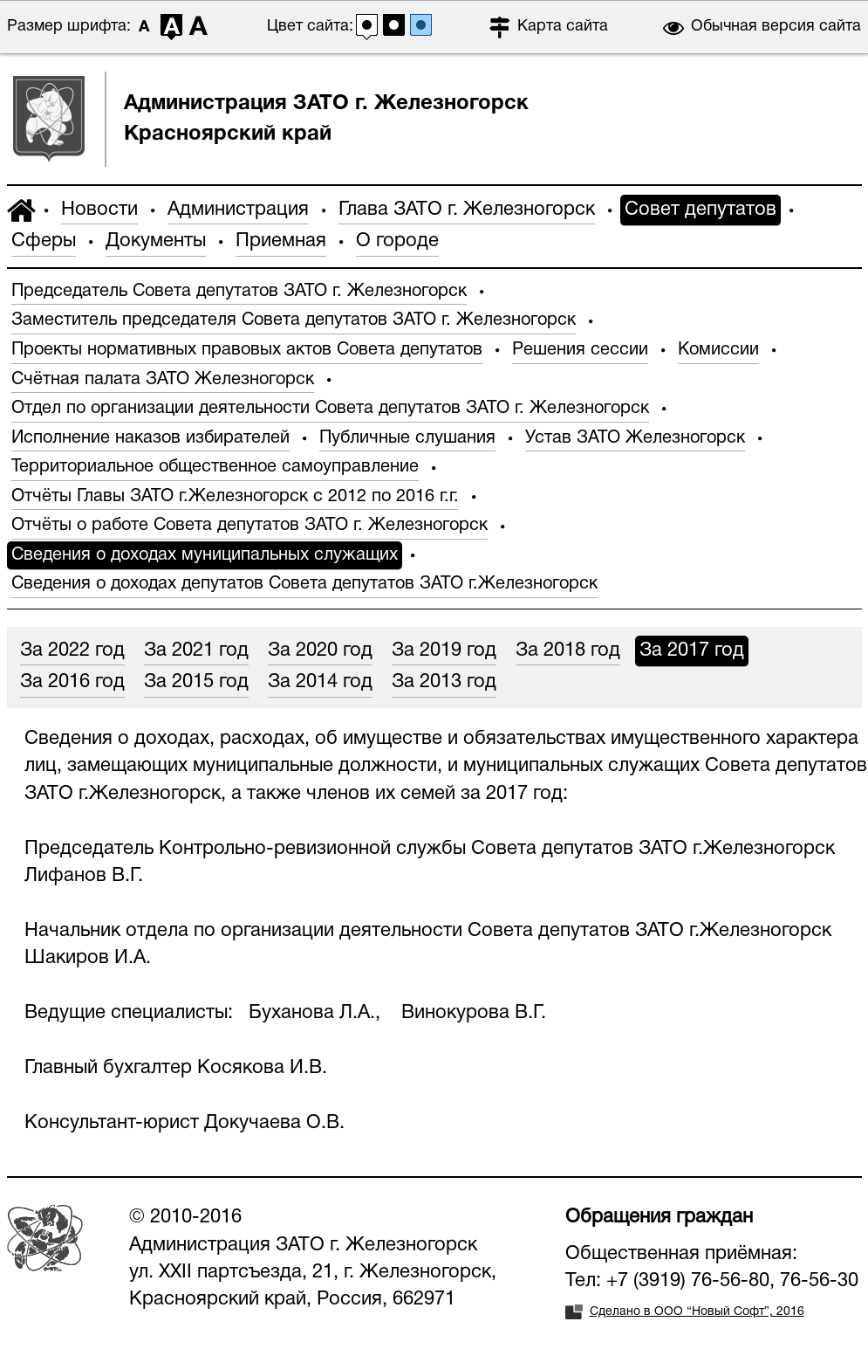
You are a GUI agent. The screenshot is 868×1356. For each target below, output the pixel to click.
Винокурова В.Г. (473, 1013)
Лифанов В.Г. (83, 875)
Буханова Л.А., (317, 1013)
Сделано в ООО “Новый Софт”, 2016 (697, 1312)
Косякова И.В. (262, 1068)
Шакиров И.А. (87, 958)
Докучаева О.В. (274, 1123)
